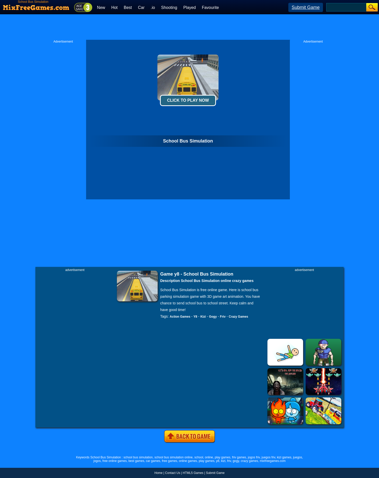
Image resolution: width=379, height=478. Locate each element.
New (101, 7)
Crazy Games (238, 316)
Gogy (213, 316)
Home (158, 473)
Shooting (169, 7)
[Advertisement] (189, 27)
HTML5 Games (193, 473)
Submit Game (306, 7)
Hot (114, 7)
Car (141, 7)
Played (189, 7)
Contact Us (172, 473)
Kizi (203, 316)
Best (128, 7)
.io (153, 7)
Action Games (180, 316)
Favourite (210, 7)
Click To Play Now (188, 100)
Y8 (195, 316)
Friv (223, 316)
